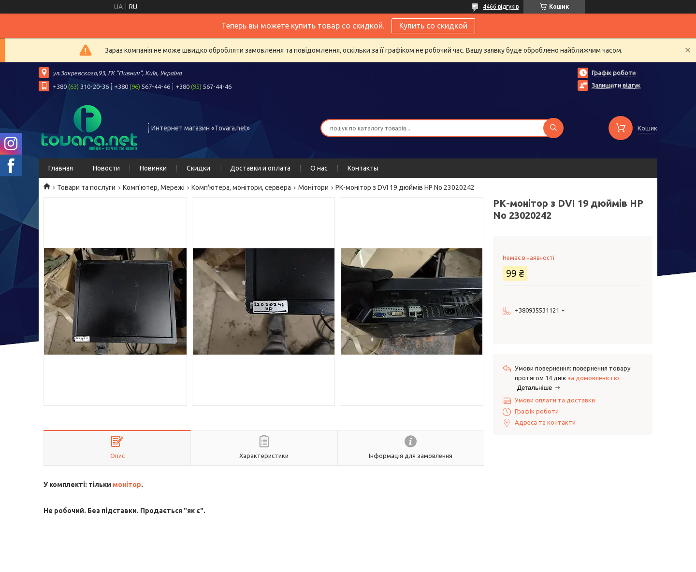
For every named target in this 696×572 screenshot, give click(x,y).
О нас (319, 168)
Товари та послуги (86, 187)
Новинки (153, 168)
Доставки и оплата (260, 168)
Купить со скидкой (433, 25)
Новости (106, 168)
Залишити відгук (616, 85)
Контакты (363, 168)
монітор (127, 484)
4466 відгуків (501, 6)
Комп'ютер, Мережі (154, 187)
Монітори (313, 187)
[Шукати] (553, 128)
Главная (60, 168)
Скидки (198, 168)
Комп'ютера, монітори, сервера (241, 187)
